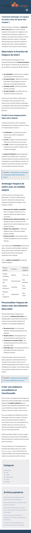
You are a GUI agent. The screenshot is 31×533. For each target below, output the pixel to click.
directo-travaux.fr (7, 451)
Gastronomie (9, 477)
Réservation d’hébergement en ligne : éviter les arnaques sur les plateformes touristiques (15, 510)
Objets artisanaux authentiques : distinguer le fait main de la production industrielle (15, 517)
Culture (8, 475)
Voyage (8, 481)
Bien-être (8, 470)
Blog (7, 472)
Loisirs (8, 479)
